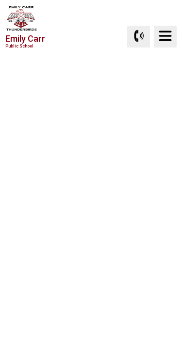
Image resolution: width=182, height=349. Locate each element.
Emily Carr (25, 40)
